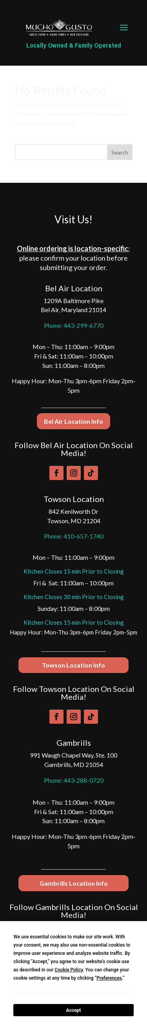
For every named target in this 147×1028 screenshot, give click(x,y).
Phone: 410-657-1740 (73, 536)
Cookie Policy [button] (68, 970)
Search (119, 152)
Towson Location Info (73, 665)
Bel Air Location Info (73, 421)
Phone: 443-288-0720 (73, 780)
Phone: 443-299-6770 (73, 325)
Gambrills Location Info (74, 883)
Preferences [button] (109, 978)
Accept (73, 1010)
